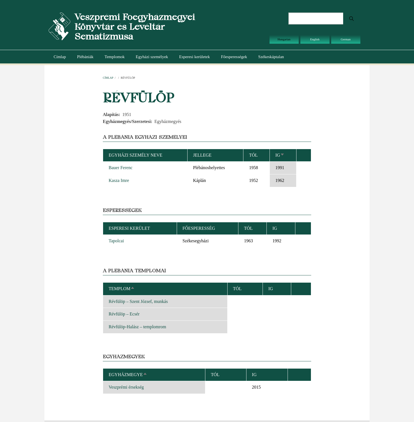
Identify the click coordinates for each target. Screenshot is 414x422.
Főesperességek (234, 57)
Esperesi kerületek (194, 57)
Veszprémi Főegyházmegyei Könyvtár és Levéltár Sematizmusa (134, 26)
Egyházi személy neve (135, 155)
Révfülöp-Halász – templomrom (137, 326)
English (315, 39)
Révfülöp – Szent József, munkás (138, 301)
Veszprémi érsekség (126, 387)
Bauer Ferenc (121, 167)
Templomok (114, 57)
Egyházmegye (128, 374)
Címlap (60, 57)
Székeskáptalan (271, 57)
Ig (280, 155)
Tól (253, 155)
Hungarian (284, 39)
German (345, 39)
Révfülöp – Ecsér (124, 314)
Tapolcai (116, 240)
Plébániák (85, 57)
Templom (122, 288)
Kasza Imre (119, 180)
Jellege (202, 155)
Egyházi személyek (152, 57)
